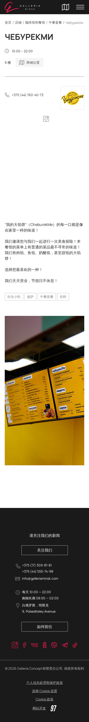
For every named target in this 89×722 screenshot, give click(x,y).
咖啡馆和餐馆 (35, 22)
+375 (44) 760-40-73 (27, 95)
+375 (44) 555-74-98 (37, 571)
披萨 (30, 296)
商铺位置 (33, 62)
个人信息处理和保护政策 (44, 682)
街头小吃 (14, 296)
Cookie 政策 (44, 699)
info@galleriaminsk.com (40, 578)
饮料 (63, 296)
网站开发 (44, 708)
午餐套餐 (55, 22)
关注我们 (44, 550)
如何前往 (44, 626)
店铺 (18, 22)
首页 (8, 22)
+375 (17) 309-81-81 (37, 565)
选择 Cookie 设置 (44, 691)
